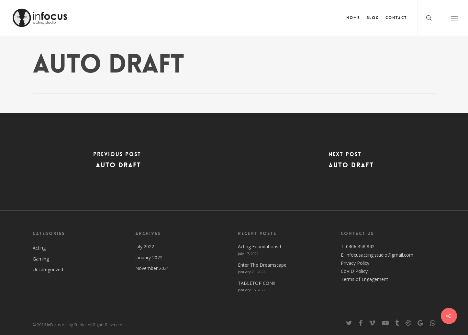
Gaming (41, 259)
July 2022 (144, 246)
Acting (39, 248)
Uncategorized (48, 269)
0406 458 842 (360, 246)
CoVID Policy (354, 271)
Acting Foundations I (259, 246)
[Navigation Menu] (455, 18)
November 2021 (152, 268)
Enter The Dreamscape (262, 265)
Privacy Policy (355, 263)
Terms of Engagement (364, 279)
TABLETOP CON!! (256, 283)
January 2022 (148, 257)
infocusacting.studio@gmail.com (379, 255)
